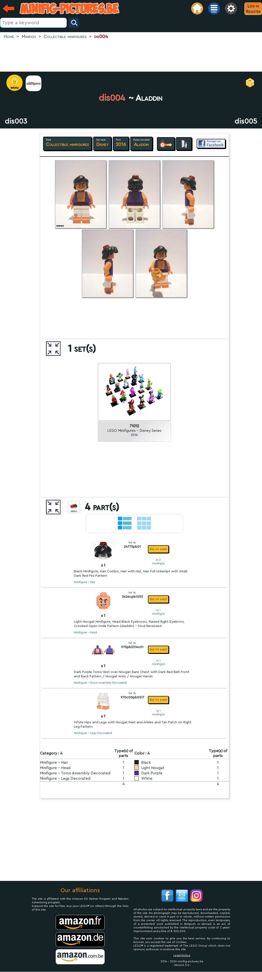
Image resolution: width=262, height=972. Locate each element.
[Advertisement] (131, 56)
